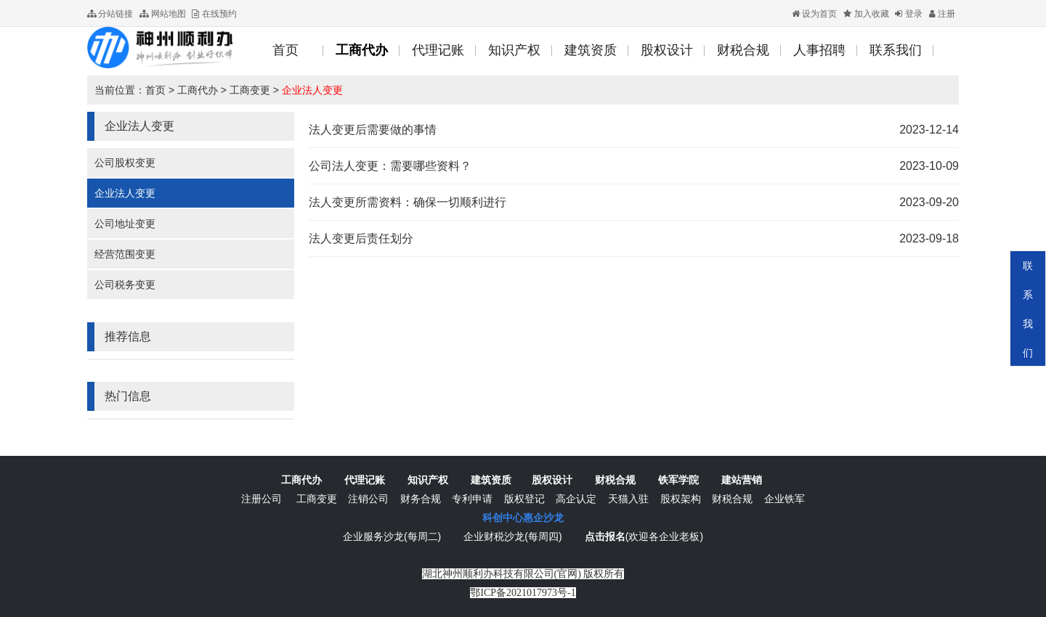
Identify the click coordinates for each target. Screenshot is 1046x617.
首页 (155, 90)
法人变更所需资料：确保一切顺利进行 (407, 202)
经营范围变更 (124, 254)
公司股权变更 (124, 162)
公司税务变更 (124, 284)
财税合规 (615, 480)
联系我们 (1028, 309)
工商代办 (197, 90)
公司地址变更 (124, 223)
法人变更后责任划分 (361, 238)
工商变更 (250, 90)
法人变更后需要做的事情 (373, 129)
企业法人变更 (312, 90)
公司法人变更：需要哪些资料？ (390, 166)
